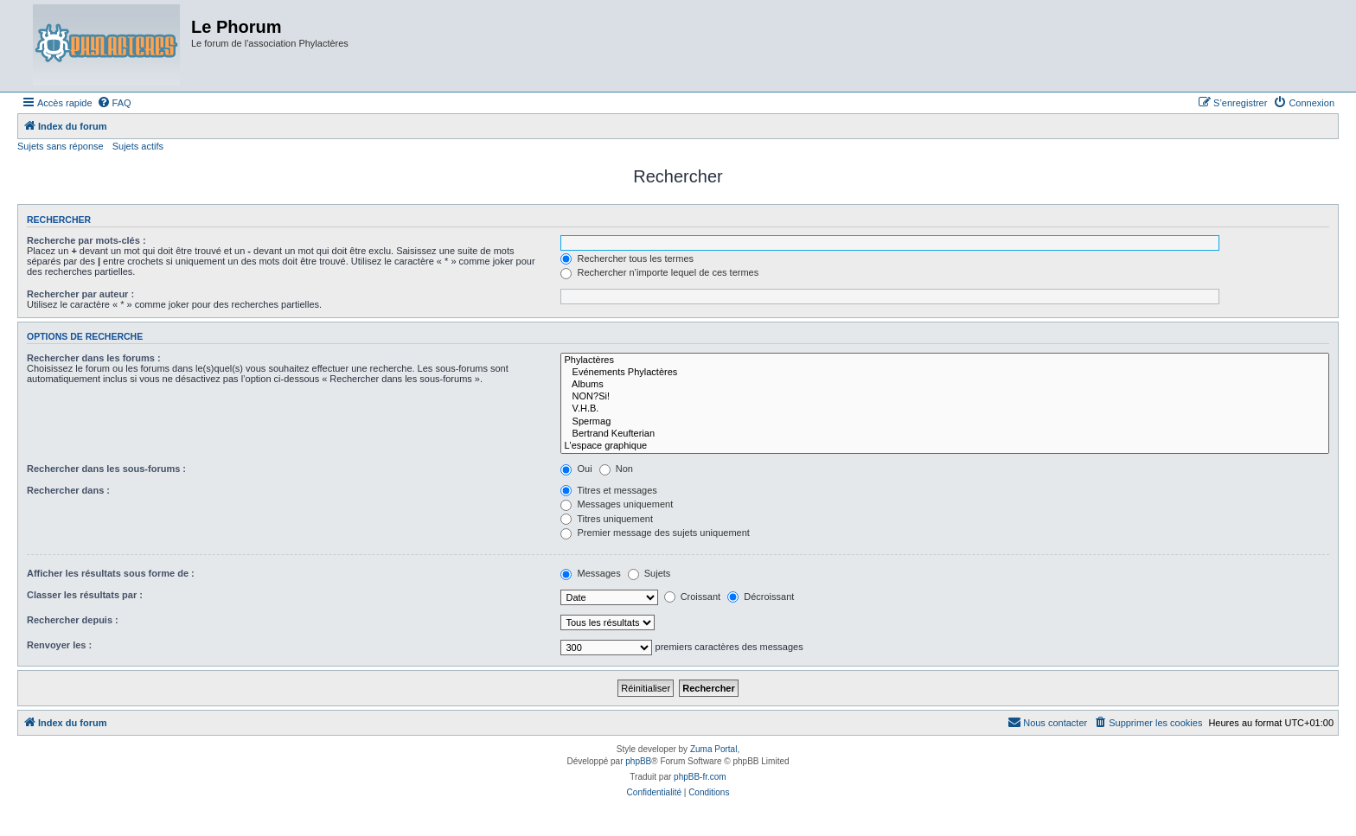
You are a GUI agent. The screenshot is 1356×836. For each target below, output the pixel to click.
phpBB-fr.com (700, 777)
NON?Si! (944, 397)
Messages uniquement (616, 504)
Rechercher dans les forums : (94, 358)
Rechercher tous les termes (627, 258)
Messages (590, 573)
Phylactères (944, 360)
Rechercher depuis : (72, 620)
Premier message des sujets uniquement (654, 532)
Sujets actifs (137, 146)
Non (616, 468)
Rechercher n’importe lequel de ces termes (659, 272)
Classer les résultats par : (85, 595)
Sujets (649, 573)
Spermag (944, 422)
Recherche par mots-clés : (86, 240)
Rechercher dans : (68, 490)
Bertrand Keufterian (944, 434)
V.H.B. (944, 409)
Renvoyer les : (59, 645)
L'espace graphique (944, 446)
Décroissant (760, 596)
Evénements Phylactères (944, 373)
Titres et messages (608, 490)
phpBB (638, 761)
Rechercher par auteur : (80, 294)
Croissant (692, 596)
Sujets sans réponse (60, 146)
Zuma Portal (713, 749)
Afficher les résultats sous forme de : (111, 573)
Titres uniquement (606, 519)
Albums (944, 385)
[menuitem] (114, 103)
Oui (576, 468)
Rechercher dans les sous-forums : (106, 468)
